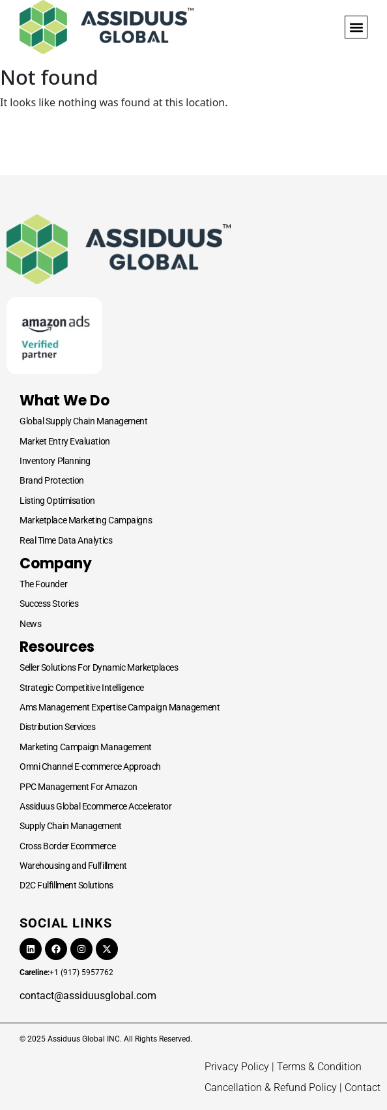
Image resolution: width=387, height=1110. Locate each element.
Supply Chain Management (71, 826)
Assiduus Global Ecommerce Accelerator (95, 806)
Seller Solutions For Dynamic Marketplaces (99, 667)
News (30, 624)
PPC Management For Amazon (78, 786)
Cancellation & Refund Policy (271, 1087)
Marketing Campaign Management (86, 747)
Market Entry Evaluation (65, 441)
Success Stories (49, 603)
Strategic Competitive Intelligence (82, 687)
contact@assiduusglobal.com (88, 995)
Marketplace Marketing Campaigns (86, 520)
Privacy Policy (237, 1066)
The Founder (43, 584)
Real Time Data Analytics (66, 540)
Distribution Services (58, 727)
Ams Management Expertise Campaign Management (120, 707)
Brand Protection (52, 480)
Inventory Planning (55, 461)
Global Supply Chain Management (84, 421)
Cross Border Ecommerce (67, 846)
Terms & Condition (319, 1066)
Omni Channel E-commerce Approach (90, 766)
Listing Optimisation (57, 500)
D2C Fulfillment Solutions (66, 885)
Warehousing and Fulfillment (73, 865)
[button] (356, 27)
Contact (362, 1087)
